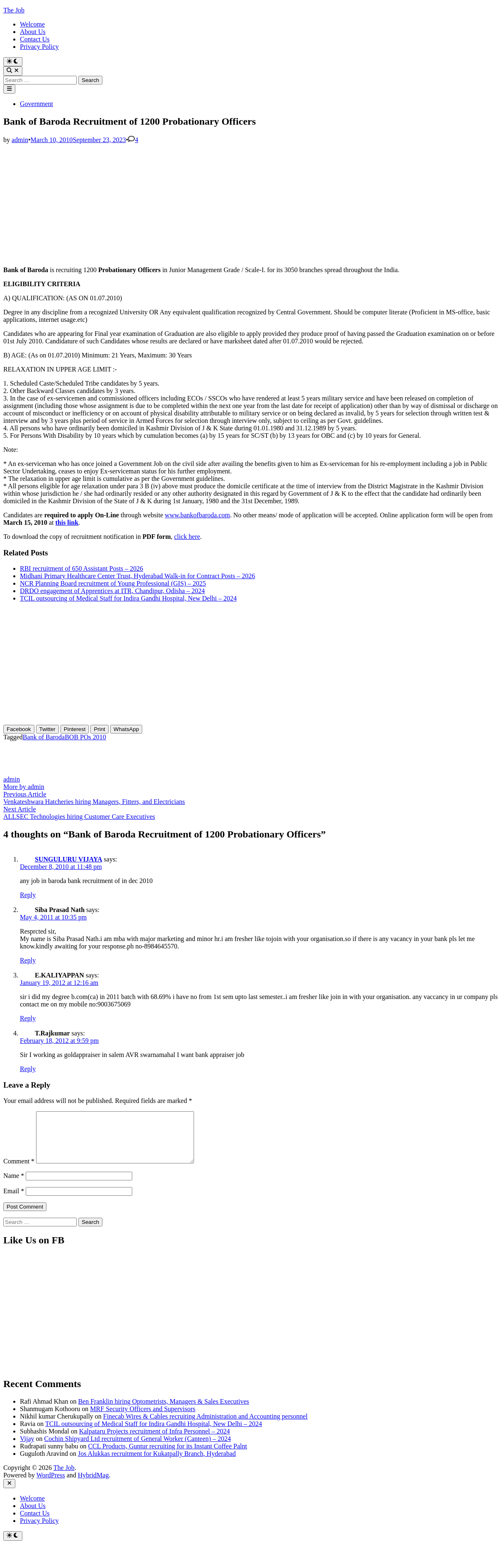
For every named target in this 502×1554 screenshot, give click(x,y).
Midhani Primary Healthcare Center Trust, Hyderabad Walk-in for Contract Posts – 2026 (137, 575)
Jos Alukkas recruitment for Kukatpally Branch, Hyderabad (157, 1463)
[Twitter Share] (47, 729)
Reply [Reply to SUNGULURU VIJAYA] (28, 894)
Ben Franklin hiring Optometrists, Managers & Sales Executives (163, 1411)
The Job (13, 10)
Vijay (27, 1448)
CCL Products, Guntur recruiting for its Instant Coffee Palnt (167, 1456)
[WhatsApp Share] (126, 729)
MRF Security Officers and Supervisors (142, 1418)
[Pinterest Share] (75, 729)
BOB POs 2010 (85, 737)
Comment (18, 1171)
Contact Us (35, 39)
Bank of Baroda (44, 737)
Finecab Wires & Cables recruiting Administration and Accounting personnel (205, 1426)
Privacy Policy (39, 46)
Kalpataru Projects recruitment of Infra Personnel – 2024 (154, 1441)
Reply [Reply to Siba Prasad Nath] (28, 960)
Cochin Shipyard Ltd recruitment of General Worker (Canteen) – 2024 (137, 1448)
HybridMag (93, 1485)
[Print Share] (99, 729)
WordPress (50, 1485)
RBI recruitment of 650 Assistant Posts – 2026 (81, 568)
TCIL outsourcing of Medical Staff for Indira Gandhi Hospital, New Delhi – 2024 (128, 598)
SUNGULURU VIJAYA (68, 859)
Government (36, 103)
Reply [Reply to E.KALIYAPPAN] (28, 1018)
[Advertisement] (251, 202)
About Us (33, 31)
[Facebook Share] (18, 729)
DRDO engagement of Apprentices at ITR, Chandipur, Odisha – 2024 (112, 590)
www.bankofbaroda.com (197, 515)
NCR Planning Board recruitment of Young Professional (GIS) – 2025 (113, 583)
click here (187, 536)
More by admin (23, 786)
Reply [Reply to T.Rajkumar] (28, 1068)
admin (20, 139)
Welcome (32, 24)
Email (13, 1200)
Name (13, 1185)
